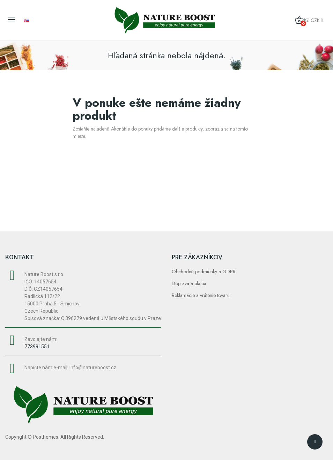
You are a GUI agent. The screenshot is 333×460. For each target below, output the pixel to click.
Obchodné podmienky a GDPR (204, 271)
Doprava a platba (189, 283)
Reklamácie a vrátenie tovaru (201, 295)
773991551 (37, 346)
